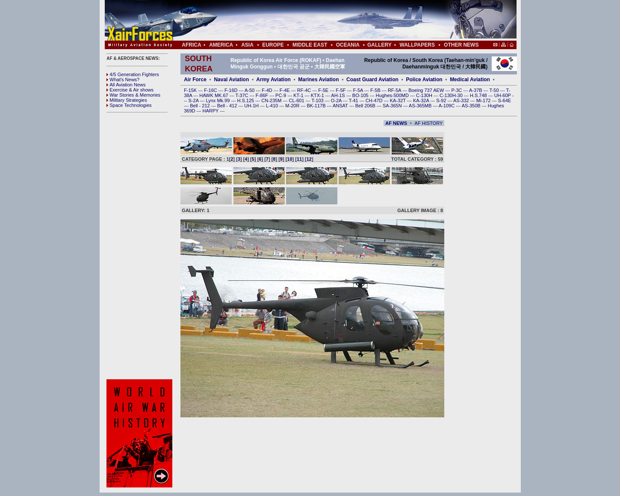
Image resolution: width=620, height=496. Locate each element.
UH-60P (503, 95)
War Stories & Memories (133, 94)
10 (289, 159)
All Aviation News (125, 84)
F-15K (191, 90)
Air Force (195, 80)
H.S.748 (479, 95)
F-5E (324, 90)
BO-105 (361, 95)
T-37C (243, 95)
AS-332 (461, 100)
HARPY (211, 110)
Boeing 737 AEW (426, 90)
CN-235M (272, 100)
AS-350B (472, 105)
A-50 (250, 90)
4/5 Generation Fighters (133, 74)
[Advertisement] (336, 20)
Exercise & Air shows (130, 89)
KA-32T (398, 100)
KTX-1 (318, 95)
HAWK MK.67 (214, 95)
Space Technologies (128, 105)
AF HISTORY (429, 123)
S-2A (194, 100)
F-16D (231, 90)
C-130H (425, 95)
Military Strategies (126, 100)
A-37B (476, 90)
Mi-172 (484, 100)
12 (309, 159)
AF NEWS (396, 123)
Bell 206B (366, 105)
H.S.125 (246, 100)
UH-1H (252, 105)
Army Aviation (273, 80)
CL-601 (297, 100)
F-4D (268, 90)
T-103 (318, 100)
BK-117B (317, 105)
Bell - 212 (200, 105)
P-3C (457, 90)
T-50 (495, 90)
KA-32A (421, 100)
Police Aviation (424, 80)
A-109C (447, 105)
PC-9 (281, 95)
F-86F (262, 95)
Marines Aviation (318, 80)
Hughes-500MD (393, 95)
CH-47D (375, 100)
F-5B (376, 90)
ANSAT (341, 105)
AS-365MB (421, 105)
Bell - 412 (228, 105)
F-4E (285, 90)
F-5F (341, 90)
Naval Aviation (231, 80)
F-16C (211, 90)
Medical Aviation (470, 80)
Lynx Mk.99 (218, 100)
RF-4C (304, 90)
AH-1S (338, 95)
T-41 (354, 100)
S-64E (504, 100)
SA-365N (393, 105)
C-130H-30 (452, 95)
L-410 (272, 105)
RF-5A (395, 90)
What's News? (122, 79)
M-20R (293, 105)
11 (299, 159)
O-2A (337, 100)
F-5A (358, 90)
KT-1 (298, 95)
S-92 (441, 100)
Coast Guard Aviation (372, 80)
